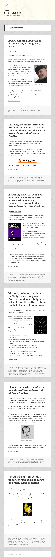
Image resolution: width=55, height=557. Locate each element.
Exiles (23, 539)
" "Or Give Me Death (29, 368)
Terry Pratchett (38, 180)
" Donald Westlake (39, 368)
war (14, 280)
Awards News (34, 177)
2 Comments (22, 464)
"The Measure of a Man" (23, 538)
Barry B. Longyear (12, 110)
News (39, 177)
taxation (22, 279)
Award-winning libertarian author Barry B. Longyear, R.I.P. (24, 43)
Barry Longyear (21, 276)
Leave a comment (25, 111)
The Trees (15, 464)
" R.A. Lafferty (18, 179)
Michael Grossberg (21, 109)
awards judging (16, 461)
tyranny (40, 279)
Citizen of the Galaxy (16, 539)
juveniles (26, 462)
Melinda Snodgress (12, 541)
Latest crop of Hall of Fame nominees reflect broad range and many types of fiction (26, 479)
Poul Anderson (21, 541)
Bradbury (28, 276)
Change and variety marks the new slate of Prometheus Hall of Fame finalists (26, 390)
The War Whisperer (34, 279)
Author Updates (31, 109)
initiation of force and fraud (14, 277)
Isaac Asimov (36, 371)
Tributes (41, 109)
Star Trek (13, 542)
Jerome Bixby (35, 539)
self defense (33, 277)
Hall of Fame (29, 371)
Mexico (27, 277)
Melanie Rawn (41, 539)
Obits (37, 109)
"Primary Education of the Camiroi (25, 370)
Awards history (34, 459)
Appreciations (33, 274)
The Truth (19, 181)
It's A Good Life (28, 539)
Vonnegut (10, 280)
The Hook (38, 110)
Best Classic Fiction (34, 179)
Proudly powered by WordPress (15, 554)
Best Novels (40, 274)
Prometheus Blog (12, 12)
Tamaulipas (17, 279)
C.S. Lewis (41, 179)
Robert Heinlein (30, 180)
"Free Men (14, 370)
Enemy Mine (26, 110)
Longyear (31, 462)
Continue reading (14, 101)
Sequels (14, 276)
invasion (24, 277)
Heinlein (22, 462)
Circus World (20, 110)
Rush (14, 373)
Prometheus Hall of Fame (21, 180)
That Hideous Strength (28, 373)
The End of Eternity (38, 373)
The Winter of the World (37, 542)
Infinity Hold (32, 110)
